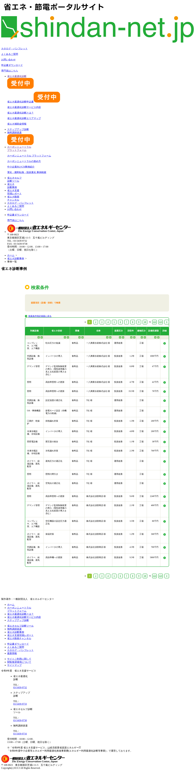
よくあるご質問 (9, 54)
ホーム (10, 255)
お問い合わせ (8, 59)
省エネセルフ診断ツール (20, 626)
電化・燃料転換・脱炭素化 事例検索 (26, 172)
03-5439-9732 (20, 687)
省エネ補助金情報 (16, 124)
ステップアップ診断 (18, 129)
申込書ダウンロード (12, 65)
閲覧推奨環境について (19, 662)
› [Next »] (166, 576)
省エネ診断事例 (15, 258)
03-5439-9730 (20, 720)
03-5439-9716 (20, 733)
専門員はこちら (9, 70)
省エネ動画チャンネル (19, 638)
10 (145, 576)
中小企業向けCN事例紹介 (21, 166)
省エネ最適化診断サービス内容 (24, 107)
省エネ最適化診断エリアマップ (24, 118)
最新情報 (12, 653)
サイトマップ (14, 665)
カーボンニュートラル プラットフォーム (29, 155)
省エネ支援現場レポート (20, 635)
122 (154, 576)
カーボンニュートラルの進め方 (24, 161)
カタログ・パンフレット (14, 48)
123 (160, 576)
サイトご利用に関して (19, 659)
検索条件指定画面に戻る (40, 316)
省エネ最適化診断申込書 (33, 101)
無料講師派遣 (14, 629)
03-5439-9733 (20, 704)
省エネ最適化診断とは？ (20, 112)
